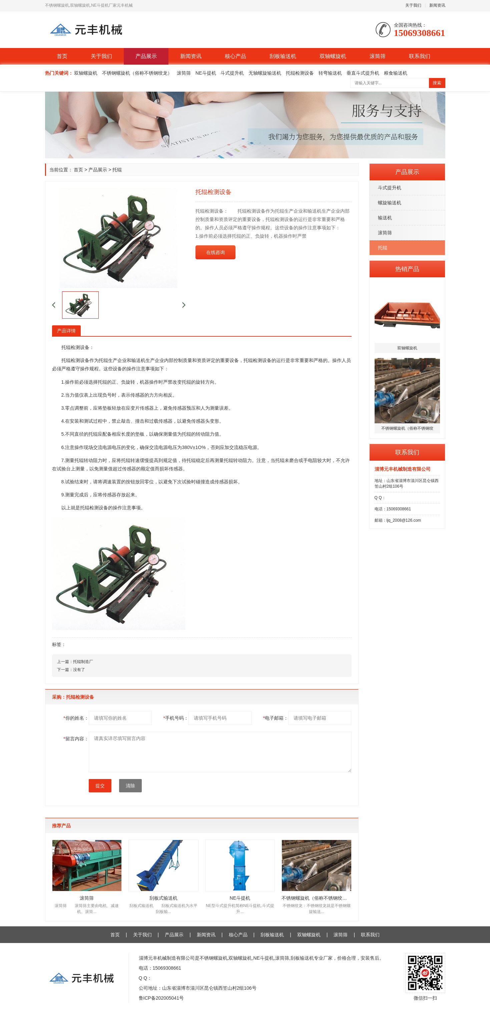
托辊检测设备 (300, 73)
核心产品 (235, 56)
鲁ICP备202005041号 (161, 998)
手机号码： (175, 718)
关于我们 (413, 5)
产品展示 (146, 56)
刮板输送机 (283, 56)
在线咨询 (215, 252)
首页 (62, 56)
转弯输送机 (330, 73)
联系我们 (419, 56)
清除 (130, 785)
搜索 (437, 82)
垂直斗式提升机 (363, 73)
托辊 (382, 247)
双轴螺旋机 (333, 56)
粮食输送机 (395, 73)
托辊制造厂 (83, 661)
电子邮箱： (275, 718)
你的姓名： (75, 718)
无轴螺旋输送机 (265, 73)
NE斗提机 (205, 73)
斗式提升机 (232, 73)
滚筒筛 (378, 56)
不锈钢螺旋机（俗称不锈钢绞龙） (137, 73)
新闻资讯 (437, 5)
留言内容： (75, 738)
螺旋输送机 (389, 202)
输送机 (385, 217)
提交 (100, 785)
